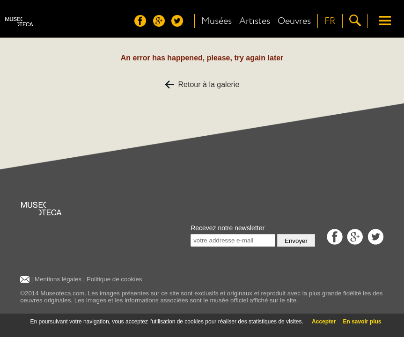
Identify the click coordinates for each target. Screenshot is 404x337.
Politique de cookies (114, 279)
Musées (216, 21)
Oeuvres (294, 21)
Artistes (254, 21)
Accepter (324, 321)
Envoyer (296, 240)
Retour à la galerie (202, 84)
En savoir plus (362, 321)
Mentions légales (58, 279)
